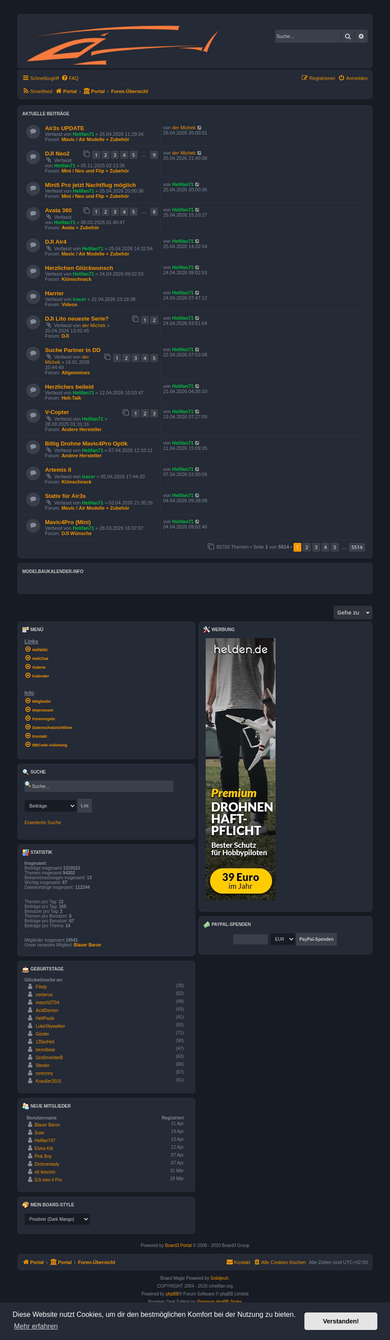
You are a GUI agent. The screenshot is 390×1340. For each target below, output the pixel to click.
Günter (42, 1034)
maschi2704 (47, 1002)
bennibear (45, 1049)
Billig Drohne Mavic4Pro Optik (86, 443)
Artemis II (58, 469)
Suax (40, 1132)
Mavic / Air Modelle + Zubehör (95, 139)
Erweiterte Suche (42, 822)
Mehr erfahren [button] (36, 1326)
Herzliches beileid (69, 386)
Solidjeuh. (220, 1278)
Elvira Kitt (44, 1148)
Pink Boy (43, 1156)
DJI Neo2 (57, 153)
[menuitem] (70, 78)
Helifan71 (83, 134)
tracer (79, 299)
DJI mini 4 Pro (48, 1180)
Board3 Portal (178, 1245)
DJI (65, 335)
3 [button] (316, 547)
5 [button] (334, 547)
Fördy (41, 986)
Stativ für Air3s (65, 496)
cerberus (44, 994)
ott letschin (45, 1172)
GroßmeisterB (49, 1057)
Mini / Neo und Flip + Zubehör (95, 170)
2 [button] (306, 547)
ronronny (44, 1073)
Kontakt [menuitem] (238, 1262)
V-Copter (57, 412)
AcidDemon (47, 1010)
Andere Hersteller (82, 429)
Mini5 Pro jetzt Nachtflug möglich (90, 185)
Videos (69, 304)
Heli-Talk (71, 398)
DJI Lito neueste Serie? (77, 318)
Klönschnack (76, 279)
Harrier (54, 293)
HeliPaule (45, 1018)
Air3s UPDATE (64, 128)
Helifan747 (45, 1140)
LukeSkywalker (50, 1026)
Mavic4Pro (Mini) (68, 522)
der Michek (184, 127)
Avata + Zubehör (80, 227)
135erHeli (45, 1042)
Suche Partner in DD (73, 350)
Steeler (43, 1065)
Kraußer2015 (48, 1081)
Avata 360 (58, 210)
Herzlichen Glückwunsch (79, 268)
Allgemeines (76, 372)
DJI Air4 (55, 241)
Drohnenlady (47, 1164)
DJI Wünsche (77, 533)
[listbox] (57, 1219)
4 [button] (325, 547)
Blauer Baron (87, 945)
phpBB (172, 1294)
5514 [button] (357, 547)
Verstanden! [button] (341, 1321)
